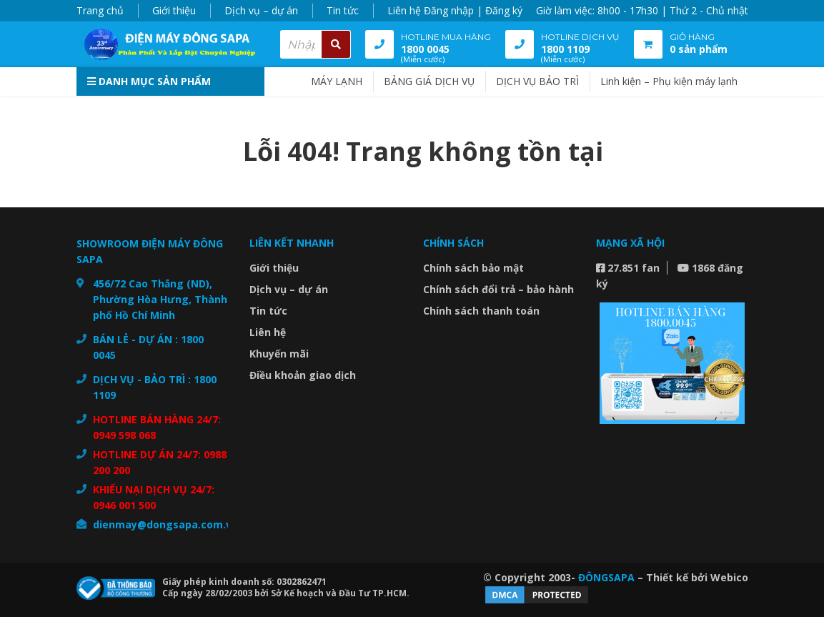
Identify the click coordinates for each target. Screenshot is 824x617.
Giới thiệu (174, 10)
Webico (729, 577)
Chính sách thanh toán (481, 310)
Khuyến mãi (279, 353)
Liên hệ (404, 10)
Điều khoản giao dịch (302, 375)
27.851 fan (628, 268)
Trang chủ (100, 10)
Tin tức (343, 10)
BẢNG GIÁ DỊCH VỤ (429, 81)
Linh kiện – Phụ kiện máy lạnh (669, 81)
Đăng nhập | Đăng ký (473, 10)
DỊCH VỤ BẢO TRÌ (537, 81)
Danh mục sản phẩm (149, 81)
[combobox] (315, 44)
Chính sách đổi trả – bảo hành (498, 289)
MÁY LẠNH (336, 81)
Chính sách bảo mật (473, 268)
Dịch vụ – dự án (261, 10)
